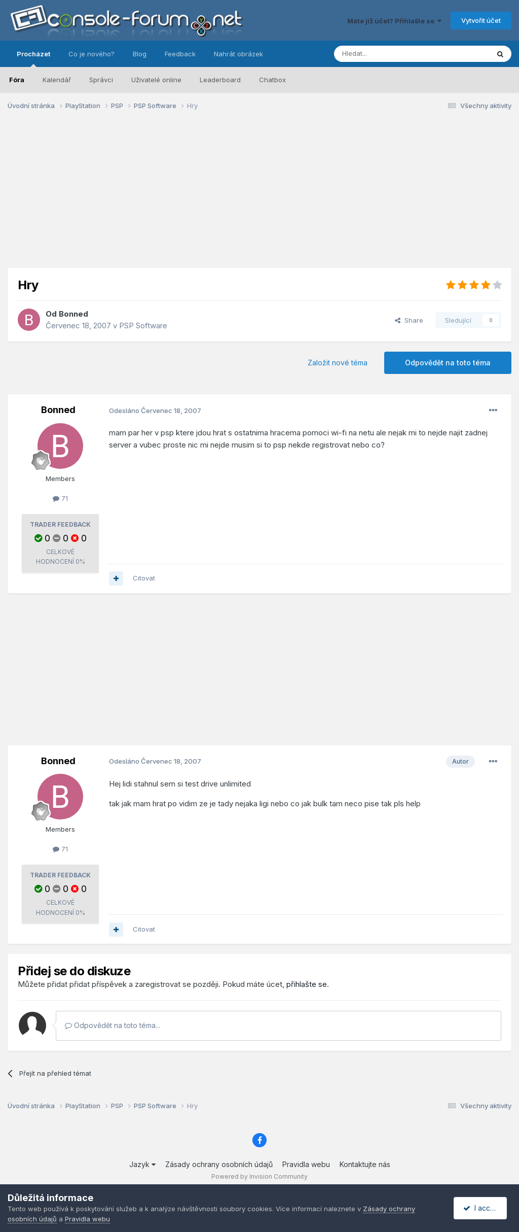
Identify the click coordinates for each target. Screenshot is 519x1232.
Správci (101, 80)
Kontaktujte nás (365, 1164)
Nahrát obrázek (238, 54)
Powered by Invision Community (259, 1176)
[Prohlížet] (386, 54)
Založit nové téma (337, 362)
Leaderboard (220, 80)
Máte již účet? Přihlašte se (394, 21)
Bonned (73, 314)
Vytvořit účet (481, 20)
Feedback (180, 54)
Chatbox (272, 80)
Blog (139, 54)
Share (409, 320)
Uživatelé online (156, 80)
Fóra (16, 80)
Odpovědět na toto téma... (112, 1025)
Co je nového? (91, 54)
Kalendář (57, 80)
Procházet (33, 58)
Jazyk (142, 1164)
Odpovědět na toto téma (448, 362)
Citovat (144, 578)
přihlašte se (306, 984)
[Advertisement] (259, 197)
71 (60, 498)
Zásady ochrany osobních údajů (219, 1164)
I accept (482, 1208)
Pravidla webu (306, 1164)
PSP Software (143, 325)
